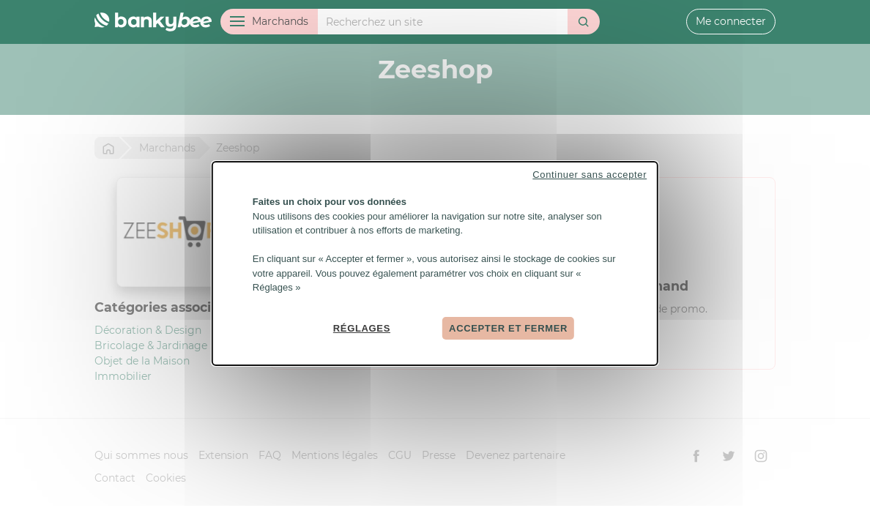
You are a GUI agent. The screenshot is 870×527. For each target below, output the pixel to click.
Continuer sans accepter (589, 174)
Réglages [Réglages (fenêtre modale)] (361, 327)
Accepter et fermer (508, 327)
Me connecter (731, 21)
